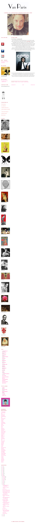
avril (3, 514)
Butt (1, 417)
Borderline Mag (3, 414)
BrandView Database (3, 416)
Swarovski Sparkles (3, 450)
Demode (2, 424)
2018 (2, 466)
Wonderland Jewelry (5, 513)
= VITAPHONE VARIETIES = (5, 373)
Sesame (2, 446)
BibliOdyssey (3, 366)
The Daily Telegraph (3, 453)
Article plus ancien (33, 84)
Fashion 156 (2, 428)
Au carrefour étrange (4, 364)
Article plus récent (13, 84)
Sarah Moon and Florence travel (6, 491)
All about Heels (4, 512)
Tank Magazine (3, 451)
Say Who (2, 445)
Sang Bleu (3, 387)
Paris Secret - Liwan (5, 509)
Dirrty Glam (2, 425)
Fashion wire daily (3, 432)
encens (2, 427)
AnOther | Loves (4, 395)
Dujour (2, 426)
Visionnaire (2, 458)
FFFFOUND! (3, 358)
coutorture (2, 421)
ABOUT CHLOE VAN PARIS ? (4, 61)
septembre (4, 479)
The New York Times (3, 455)
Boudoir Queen (4, 360)
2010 (2, 473)
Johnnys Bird (3, 380)
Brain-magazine (3, 415)
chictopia (2, 420)
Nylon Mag (2, 442)
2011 (2, 472)
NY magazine (2, 441)
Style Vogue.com (3, 449)
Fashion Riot (2, 430)
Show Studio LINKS (3, 447)
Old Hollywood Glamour (5, 356)
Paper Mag (2, 443)
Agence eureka (4, 362)
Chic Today (2, 419)
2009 (2, 474)
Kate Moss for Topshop (5, 499)
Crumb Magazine (3, 422)
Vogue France (2, 459)
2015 (2, 467)
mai (3, 484)
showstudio (2, 448)
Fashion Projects (3, 429)
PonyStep (2, 444)
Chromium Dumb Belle (5, 379)
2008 (2, 475)
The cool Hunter (3, 452)
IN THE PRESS (3, 62)
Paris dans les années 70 (5, 381)
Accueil (23, 84)
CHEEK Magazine (3, 418)
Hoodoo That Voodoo (4, 389)
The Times (2, 456)
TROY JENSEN (4, 375)
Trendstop (2, 457)
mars (3, 515)
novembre (4, 477)
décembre (4, 476)
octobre (3, 478)
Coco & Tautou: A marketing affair (16, 39)
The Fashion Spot (3, 454)
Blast (1, 413)
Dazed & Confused (3, 423)
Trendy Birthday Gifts (5, 494)
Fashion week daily (3, 431)
